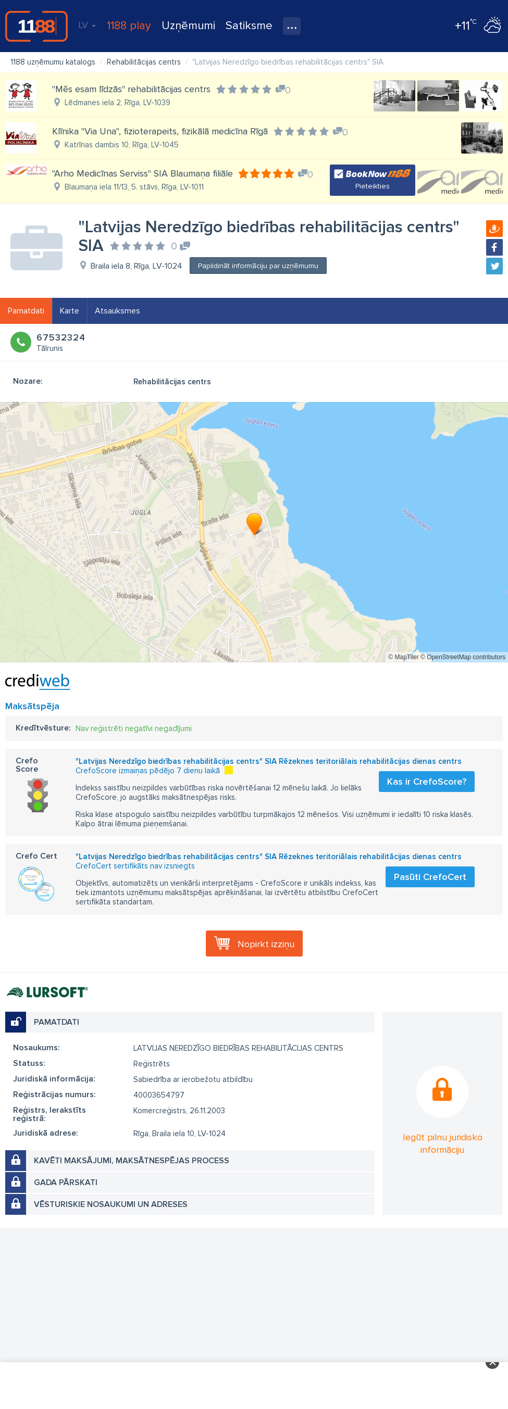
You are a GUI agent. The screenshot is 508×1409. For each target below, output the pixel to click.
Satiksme (249, 26)
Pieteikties (372, 186)
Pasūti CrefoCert (430, 877)
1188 (36, 26)
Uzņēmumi (188, 26)
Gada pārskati (65, 1182)
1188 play (129, 26)
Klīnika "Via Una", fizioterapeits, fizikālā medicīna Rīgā (160, 131)
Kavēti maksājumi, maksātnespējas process (131, 1160)
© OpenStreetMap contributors (462, 657)
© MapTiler (403, 657)
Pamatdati (26, 311)
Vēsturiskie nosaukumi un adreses (111, 1204)
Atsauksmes (117, 311)
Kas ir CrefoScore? (426, 781)
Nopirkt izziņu (266, 944)
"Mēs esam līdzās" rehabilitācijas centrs (131, 89)
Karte (69, 311)
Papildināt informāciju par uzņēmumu (258, 265)
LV (87, 25)
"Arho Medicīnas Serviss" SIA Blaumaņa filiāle (142, 173)
